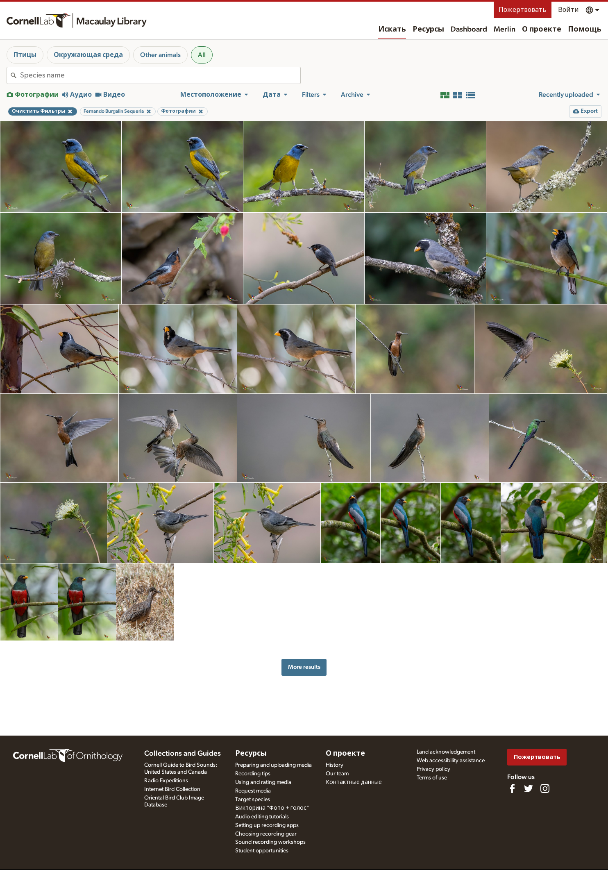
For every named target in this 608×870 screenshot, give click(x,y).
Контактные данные (354, 782)
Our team (337, 774)
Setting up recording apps (267, 825)
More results (304, 667)
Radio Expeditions (166, 781)
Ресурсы (428, 29)
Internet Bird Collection (172, 789)
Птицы (25, 55)
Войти (568, 10)
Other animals (160, 55)
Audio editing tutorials (262, 817)
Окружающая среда (88, 55)
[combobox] (160, 75)
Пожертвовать (523, 10)
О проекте (541, 29)
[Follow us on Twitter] (528, 788)
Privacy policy (433, 769)
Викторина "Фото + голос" (272, 808)
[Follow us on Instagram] (545, 788)
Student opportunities (261, 851)
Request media (253, 791)
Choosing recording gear (266, 834)
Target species (252, 799)
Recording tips (252, 774)
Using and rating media (263, 782)
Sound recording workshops (270, 842)
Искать (392, 29)
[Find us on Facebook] (512, 788)
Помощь (584, 29)
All (202, 55)
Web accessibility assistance (451, 760)
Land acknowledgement (446, 752)
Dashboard (469, 29)
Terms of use (432, 778)
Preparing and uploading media (273, 765)
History (334, 765)
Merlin (504, 29)
